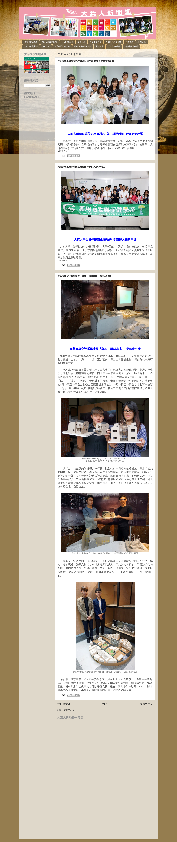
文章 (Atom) (69, 710)
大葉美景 (99, 46)
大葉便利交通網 (31, 46)
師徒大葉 (46, 46)
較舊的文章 (146, 704)
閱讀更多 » (62, 151)
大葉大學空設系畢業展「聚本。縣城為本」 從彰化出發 (84, 276)
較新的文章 (64, 704)
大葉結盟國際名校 (62, 46)
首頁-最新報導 (31, 42)
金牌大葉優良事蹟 (49, 42)
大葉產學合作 (95, 42)
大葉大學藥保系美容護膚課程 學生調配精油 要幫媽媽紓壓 (86, 61)
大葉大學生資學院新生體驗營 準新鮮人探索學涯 (81, 167)
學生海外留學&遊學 (82, 46)
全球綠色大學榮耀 (113, 42)
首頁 (105, 704)
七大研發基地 (67, 42)
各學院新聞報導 (131, 46)
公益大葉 (142, 42)
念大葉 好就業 (114, 46)
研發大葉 (81, 42)
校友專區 (129, 42)
